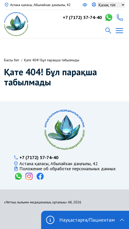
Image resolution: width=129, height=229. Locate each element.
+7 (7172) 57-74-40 (82, 17)
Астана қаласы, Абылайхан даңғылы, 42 (40, 5)
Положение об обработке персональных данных (67, 168)
